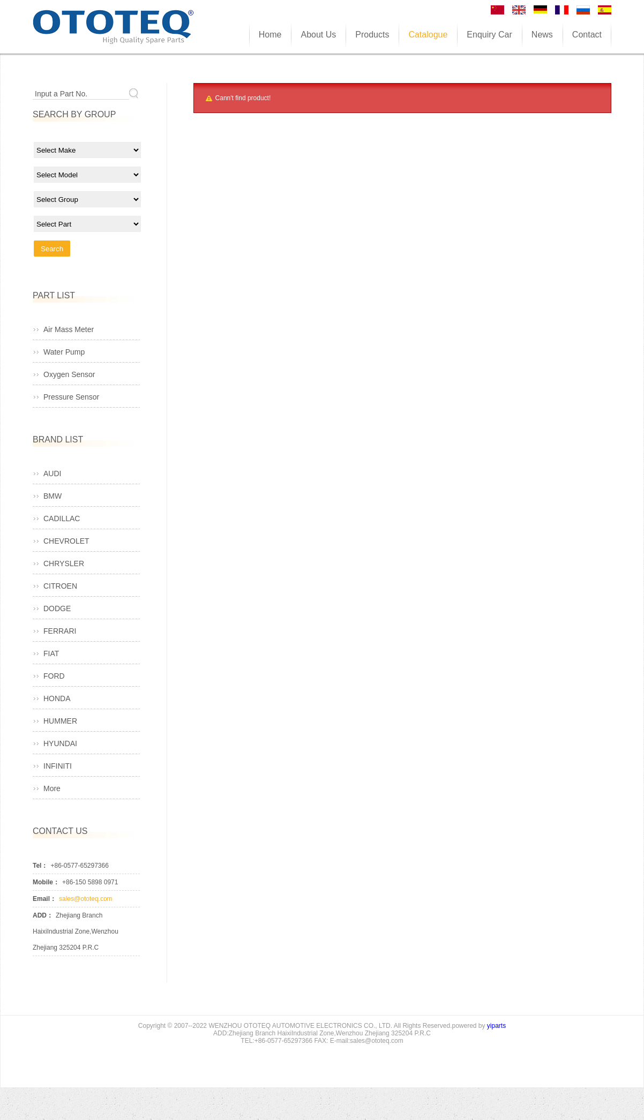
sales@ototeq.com (86, 899)
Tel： (40, 865)
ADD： (43, 915)
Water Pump (64, 352)
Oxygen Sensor (69, 374)
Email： (44, 899)
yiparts (496, 1025)
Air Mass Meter (68, 329)
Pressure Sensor (71, 397)
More (52, 788)
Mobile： (46, 882)
